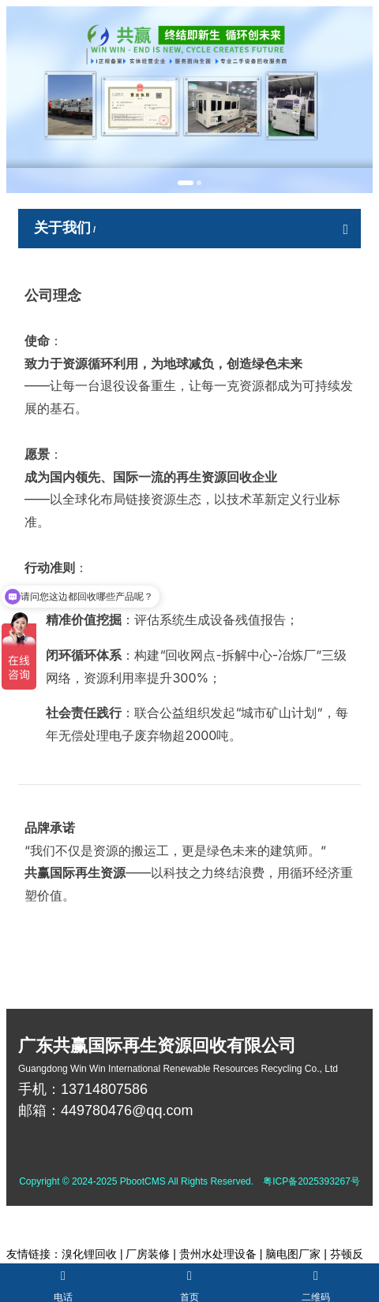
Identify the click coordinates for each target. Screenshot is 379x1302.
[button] (185, 182)
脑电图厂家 (293, 1254)
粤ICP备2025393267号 (311, 1181)
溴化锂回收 (89, 1254)
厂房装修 (148, 1254)
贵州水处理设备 (218, 1254)
